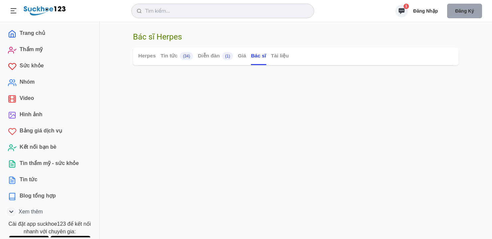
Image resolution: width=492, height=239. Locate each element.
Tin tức (177, 56)
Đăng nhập (425, 11)
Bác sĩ (258, 55)
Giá (242, 55)
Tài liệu (280, 55)
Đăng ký (464, 11)
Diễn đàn (215, 56)
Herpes (147, 55)
